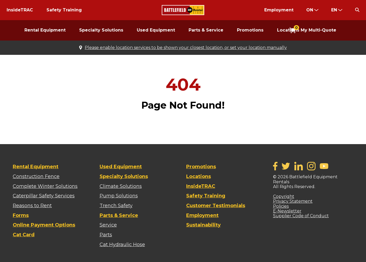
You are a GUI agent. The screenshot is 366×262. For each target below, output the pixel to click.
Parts (106, 235)
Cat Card (24, 235)
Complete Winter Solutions (45, 186)
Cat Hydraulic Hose (122, 244)
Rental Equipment (45, 30)
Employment (278, 9)
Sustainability (203, 225)
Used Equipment (156, 30)
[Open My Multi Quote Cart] (313, 30)
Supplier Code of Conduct (301, 215)
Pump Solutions (119, 196)
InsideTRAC (20, 9)
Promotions (250, 30)
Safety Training (64, 9)
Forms (21, 215)
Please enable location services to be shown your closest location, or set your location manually (186, 47)
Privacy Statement (293, 201)
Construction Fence (36, 176)
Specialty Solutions (101, 30)
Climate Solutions (121, 186)
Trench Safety (116, 205)
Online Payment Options (44, 225)
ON (309, 9)
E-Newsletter (287, 211)
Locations (198, 176)
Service (108, 225)
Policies (281, 206)
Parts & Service (206, 30)
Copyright (283, 196)
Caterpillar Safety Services (44, 196)
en (334, 9)
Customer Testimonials (215, 205)
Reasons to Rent (32, 205)
